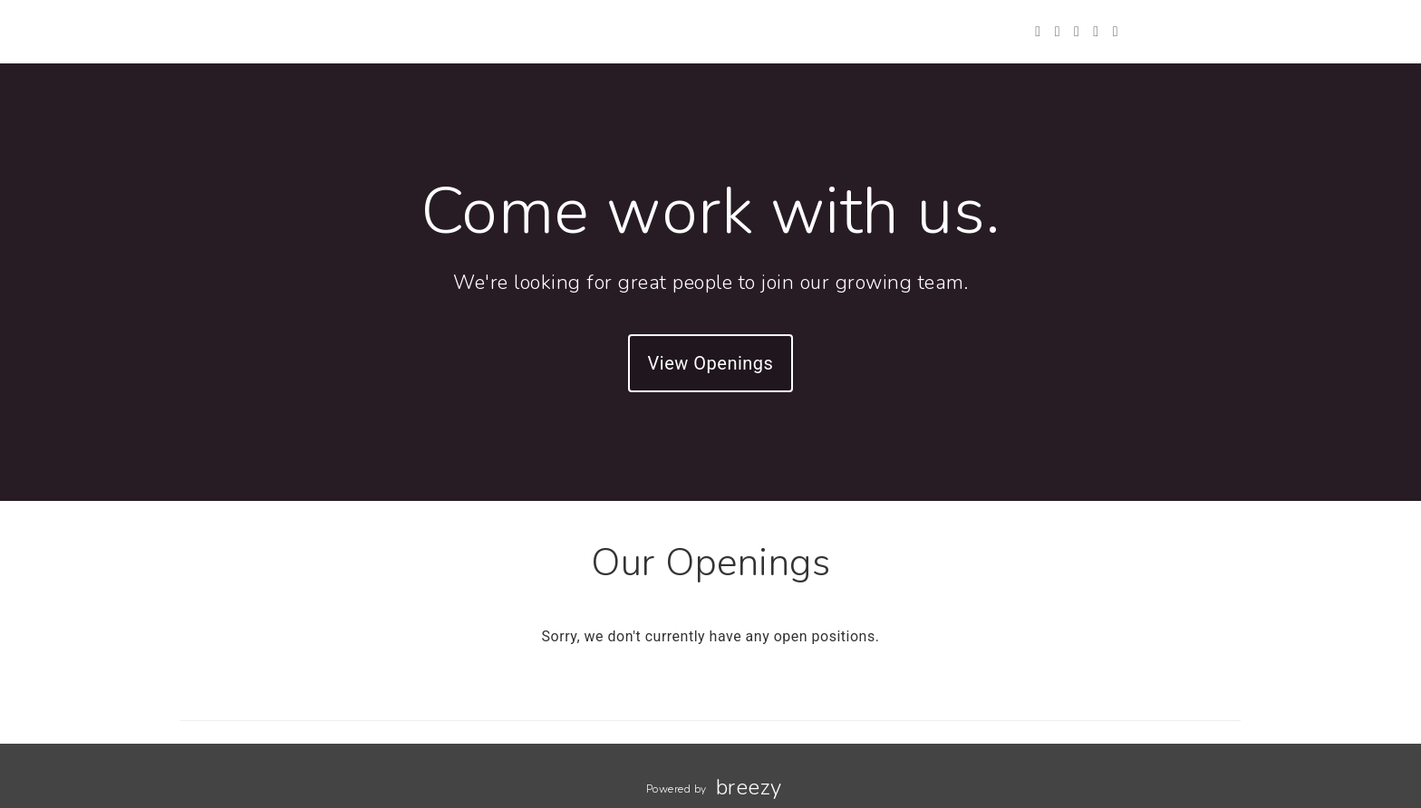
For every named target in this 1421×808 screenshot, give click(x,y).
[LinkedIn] (1095, 31)
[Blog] (1115, 31)
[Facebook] (1057, 31)
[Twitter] (1037, 31)
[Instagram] (1076, 31)
